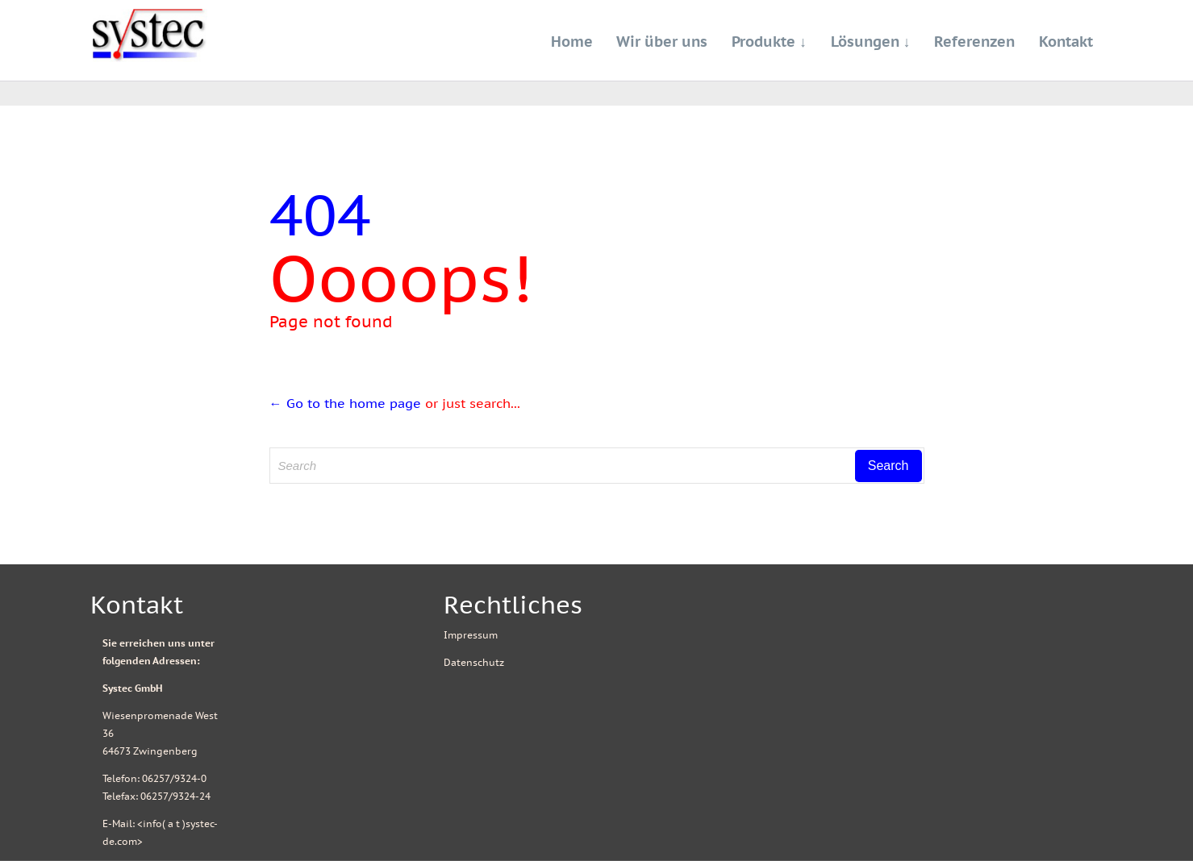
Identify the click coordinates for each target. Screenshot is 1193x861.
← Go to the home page (345, 403)
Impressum (471, 635)
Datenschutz (474, 662)
